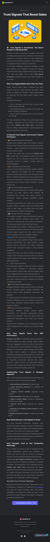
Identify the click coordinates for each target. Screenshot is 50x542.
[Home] (7, 3)
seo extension (38, 487)
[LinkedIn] (21, 536)
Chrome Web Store (25, 532)
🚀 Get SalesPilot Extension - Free (25, 503)
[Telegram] (24, 536)
